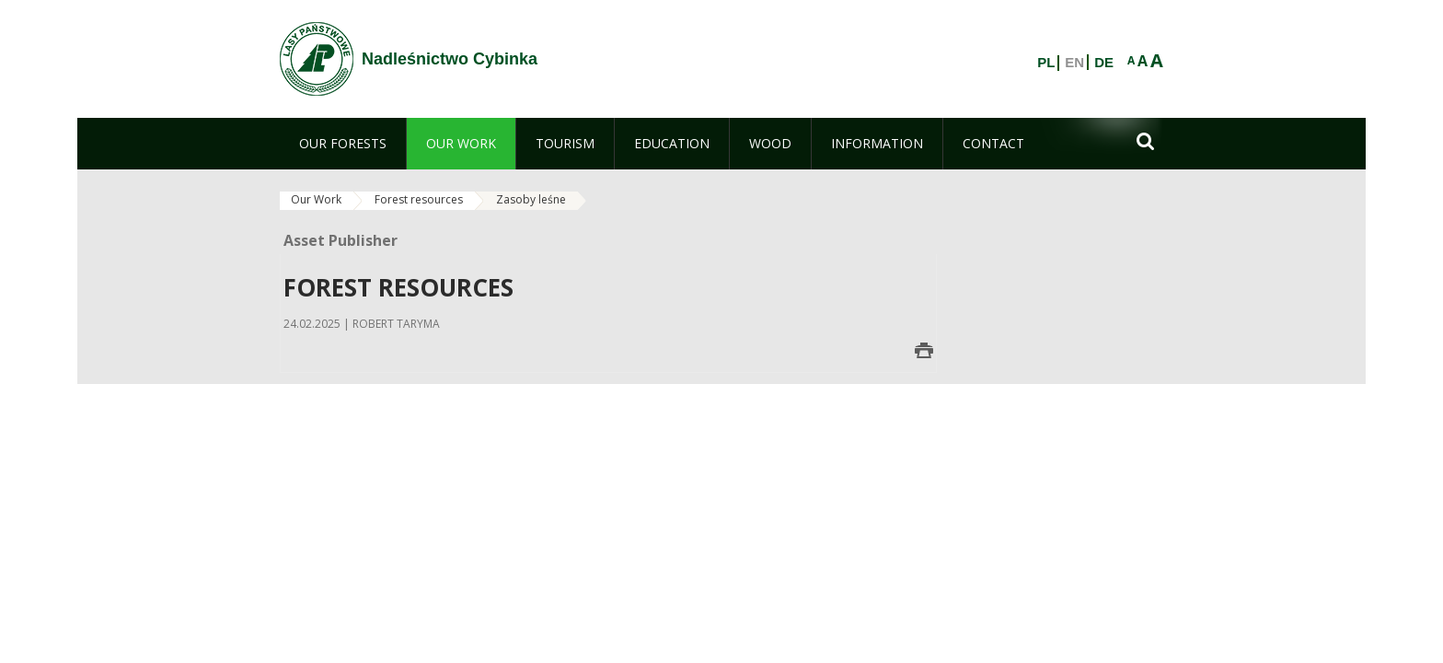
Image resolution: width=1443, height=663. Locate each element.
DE (1104, 62)
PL (1046, 62)
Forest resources (419, 199)
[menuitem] (343, 143)
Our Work (316, 199)
